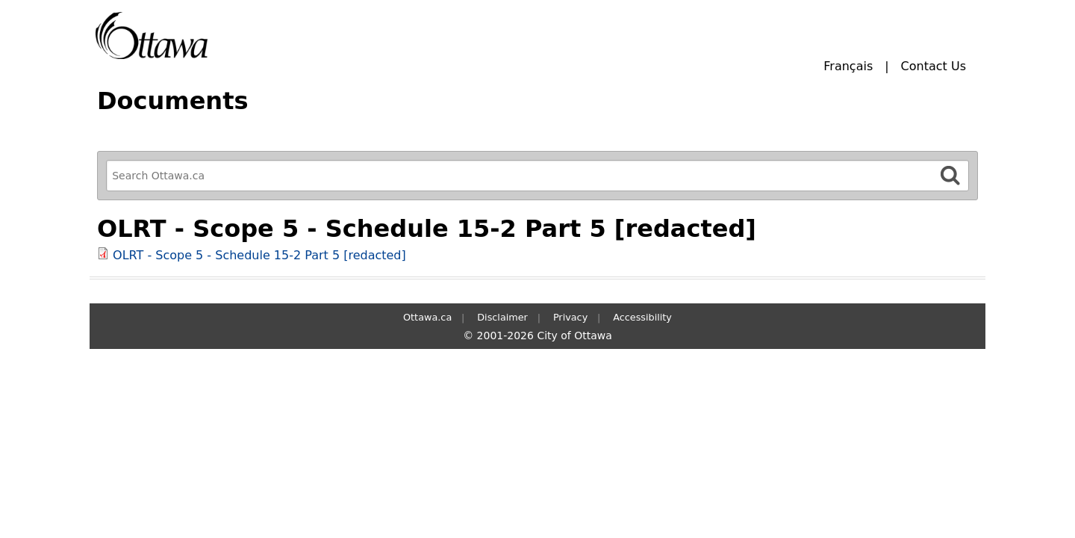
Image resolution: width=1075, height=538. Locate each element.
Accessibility (642, 317)
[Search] (950, 175)
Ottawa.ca (427, 317)
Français (848, 66)
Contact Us (933, 66)
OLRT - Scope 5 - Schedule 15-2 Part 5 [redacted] (259, 255)
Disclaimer (502, 317)
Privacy (570, 317)
